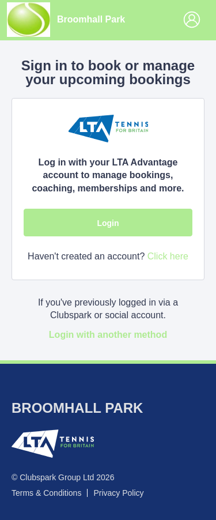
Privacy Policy (118, 493)
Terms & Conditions (46, 493)
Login (108, 223)
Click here (167, 256)
